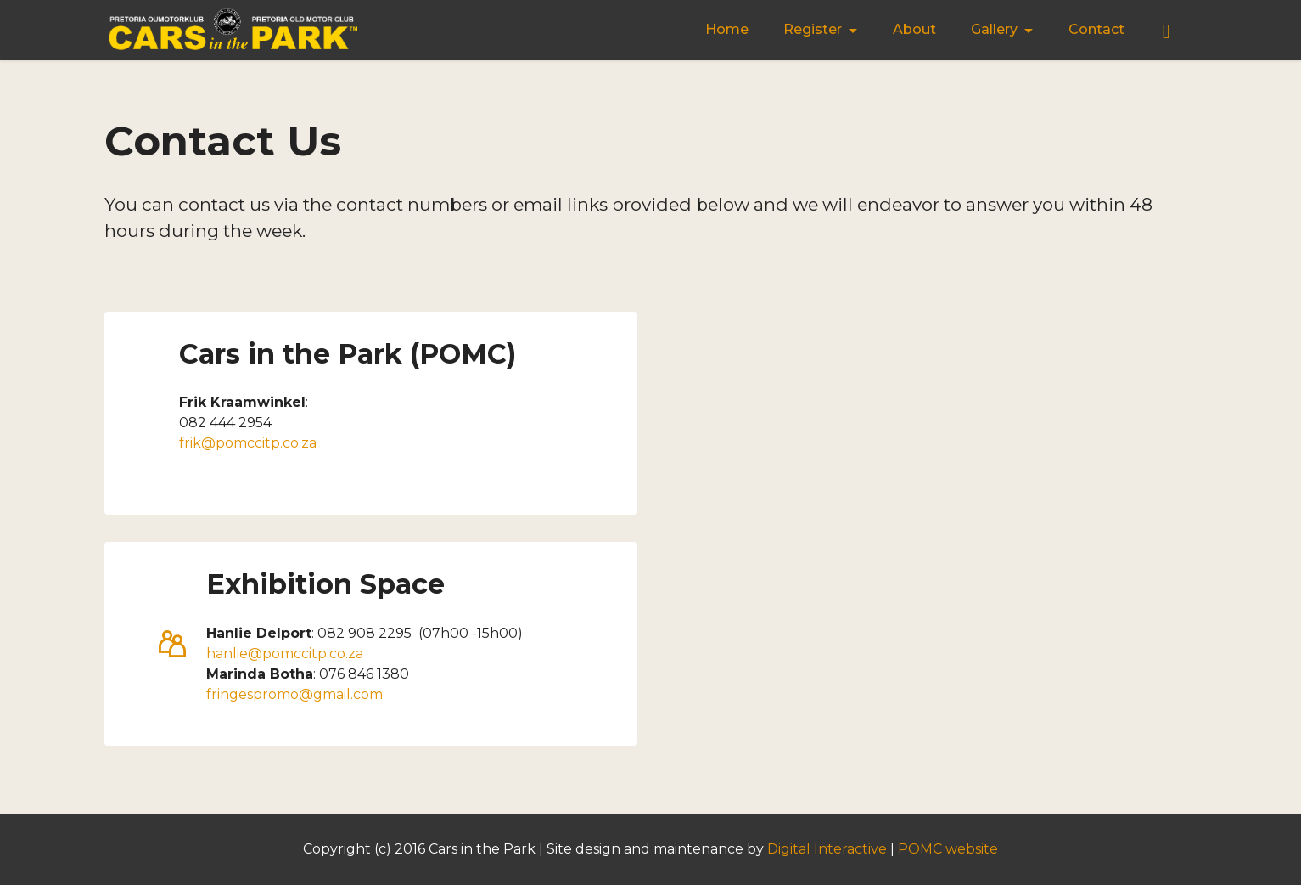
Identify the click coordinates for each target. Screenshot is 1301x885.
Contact (1096, 29)
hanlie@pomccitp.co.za (284, 653)
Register (812, 29)
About (914, 29)
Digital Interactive (827, 849)
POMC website (948, 849)
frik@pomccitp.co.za (248, 443)
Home (727, 29)
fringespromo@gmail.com (294, 694)
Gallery (994, 29)
